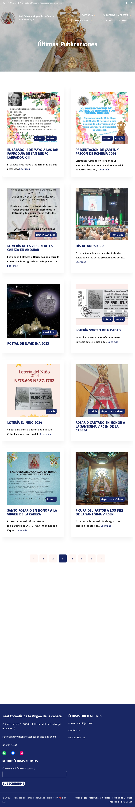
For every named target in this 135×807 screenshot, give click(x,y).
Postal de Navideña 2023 (28, 343)
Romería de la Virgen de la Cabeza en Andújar (30, 248)
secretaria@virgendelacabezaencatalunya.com (42, 3)
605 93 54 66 (9, 745)
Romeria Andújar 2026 (80, 723)
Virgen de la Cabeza (112, 411)
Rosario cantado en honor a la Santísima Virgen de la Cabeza (100, 426)
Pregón (119, 138)
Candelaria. (74, 730)
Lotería (107, 319)
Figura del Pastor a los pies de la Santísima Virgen (99, 512)
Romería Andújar (45, 234)
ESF (4, 801)
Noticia (51, 138)
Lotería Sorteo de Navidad (98, 330)
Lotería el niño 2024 (24, 422)
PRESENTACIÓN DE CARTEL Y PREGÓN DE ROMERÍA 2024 (97, 151)
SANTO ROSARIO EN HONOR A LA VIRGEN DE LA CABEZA (32, 512)
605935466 (11, 3)
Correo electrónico (18, 768)
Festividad (117, 234)
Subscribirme (13, 784)
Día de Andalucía (90, 246)
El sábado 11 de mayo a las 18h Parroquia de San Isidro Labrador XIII (32, 153)
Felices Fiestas (76, 737)
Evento (39, 138)
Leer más (24, 168)
